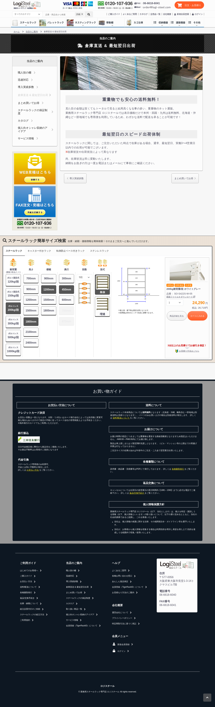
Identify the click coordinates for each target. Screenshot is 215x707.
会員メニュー (120, 636)
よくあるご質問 (130, 14)
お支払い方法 (33, 470)
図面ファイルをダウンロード (180, 297)
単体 (102, 292)
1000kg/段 (13, 349)
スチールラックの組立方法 (32, 614)
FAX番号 (164, 601)
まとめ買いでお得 (28, 103)
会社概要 (167, 14)
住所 (162, 573)
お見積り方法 (187, 351)
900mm (31, 289)
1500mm (31, 310)
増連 (102, 314)
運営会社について (120, 612)
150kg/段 (13, 293)
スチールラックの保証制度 (32, 112)
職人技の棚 (24, 72)
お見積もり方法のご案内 (123, 592)
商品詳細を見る (177, 316)
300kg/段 (13, 321)
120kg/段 (13, 279)
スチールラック (14, 250)
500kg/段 (13, 335)
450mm (66, 289)
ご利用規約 (25, 620)
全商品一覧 (155, 14)
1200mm (31, 299)
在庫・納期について (29, 603)
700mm (31, 278)
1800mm (31, 321)
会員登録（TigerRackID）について (81, 625)
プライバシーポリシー (122, 618)
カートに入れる (197, 316)
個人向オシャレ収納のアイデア (32, 129)
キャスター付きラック (39, 250)
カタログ (144, 14)
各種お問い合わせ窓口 (122, 576)
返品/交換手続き (137, 493)
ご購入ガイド (114, 14)
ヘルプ (116, 563)
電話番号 (164, 591)
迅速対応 (23, 79)
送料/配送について (121, 418)
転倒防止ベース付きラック (70, 250)
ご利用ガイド (28, 563)
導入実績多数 (26, 87)
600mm (66, 299)
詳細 (78, 14)
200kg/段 (13, 308)
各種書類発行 (178, 469)
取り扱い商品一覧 (74, 609)
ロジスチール (107, 686)
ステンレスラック (99, 250)
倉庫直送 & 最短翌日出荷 (33, 95)
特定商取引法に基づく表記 (124, 623)
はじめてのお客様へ (29, 570)
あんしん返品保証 (120, 581)
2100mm (31, 331)
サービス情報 (26, 138)
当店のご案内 (74, 563)
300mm (66, 278)
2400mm (31, 342)
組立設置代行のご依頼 (30, 609)
